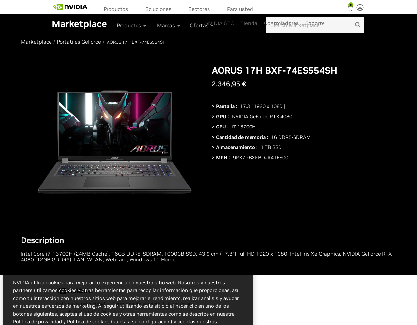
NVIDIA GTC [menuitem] (219, 23)
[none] (360, 8)
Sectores (199, 9)
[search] (358, 25)
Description (42, 240)
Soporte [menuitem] (315, 23)
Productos (116, 9)
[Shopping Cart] (351, 9)
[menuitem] (118, 8)
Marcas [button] (169, 25)
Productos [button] (132, 25)
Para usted (240, 9)
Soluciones (158, 9)
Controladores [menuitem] (281, 23)
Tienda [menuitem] (248, 23)
